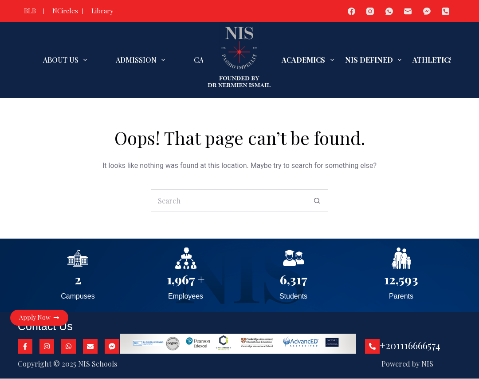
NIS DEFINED (375, 60)
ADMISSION (142, 60)
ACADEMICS (309, 60)
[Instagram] (370, 11)
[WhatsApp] (389, 11)
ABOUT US (66, 60)
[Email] (408, 11)
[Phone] (445, 11)
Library (102, 10)
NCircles (66, 10)
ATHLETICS (438, 60)
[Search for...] (228, 200)
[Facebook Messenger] (426, 11)
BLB (30, 10)
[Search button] (317, 200)
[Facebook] (351, 11)
